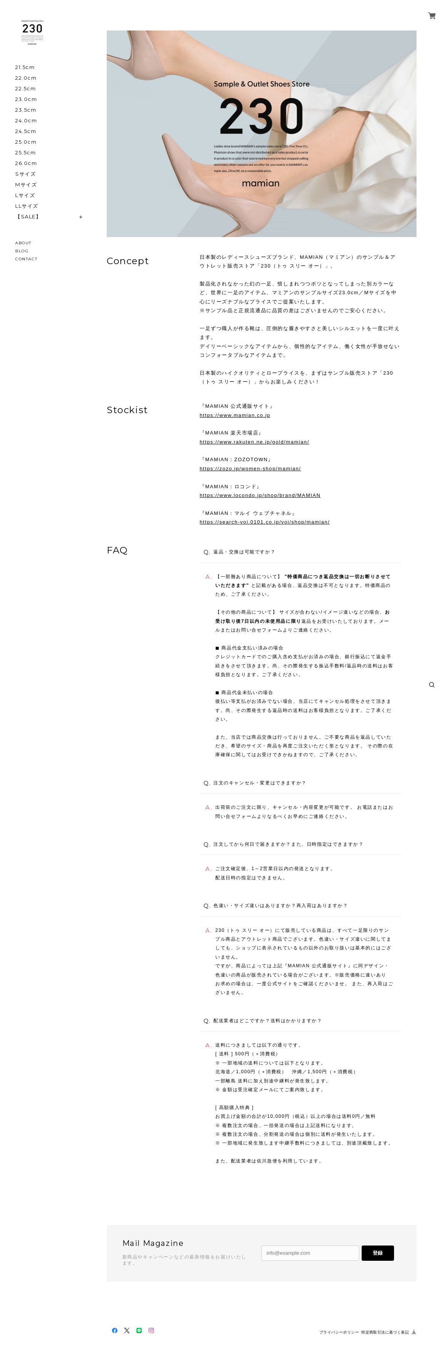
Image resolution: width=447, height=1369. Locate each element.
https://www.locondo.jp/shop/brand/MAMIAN (260, 495)
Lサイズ (25, 195)
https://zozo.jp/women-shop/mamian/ (250, 468)
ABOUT (23, 242)
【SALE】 (28, 216)
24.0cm (26, 120)
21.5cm (25, 67)
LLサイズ (26, 206)
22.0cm (26, 77)
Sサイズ (25, 174)
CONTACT (26, 258)
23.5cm (26, 109)
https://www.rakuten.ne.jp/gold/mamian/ (254, 442)
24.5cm (26, 131)
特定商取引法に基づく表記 (385, 1332)
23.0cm (26, 99)
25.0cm (26, 141)
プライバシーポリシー (339, 1332)
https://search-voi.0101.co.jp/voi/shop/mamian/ (265, 522)
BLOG (22, 250)
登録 (378, 1253)
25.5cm (25, 152)
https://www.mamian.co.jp (235, 415)
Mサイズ (26, 184)
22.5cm (25, 88)
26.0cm (26, 163)
